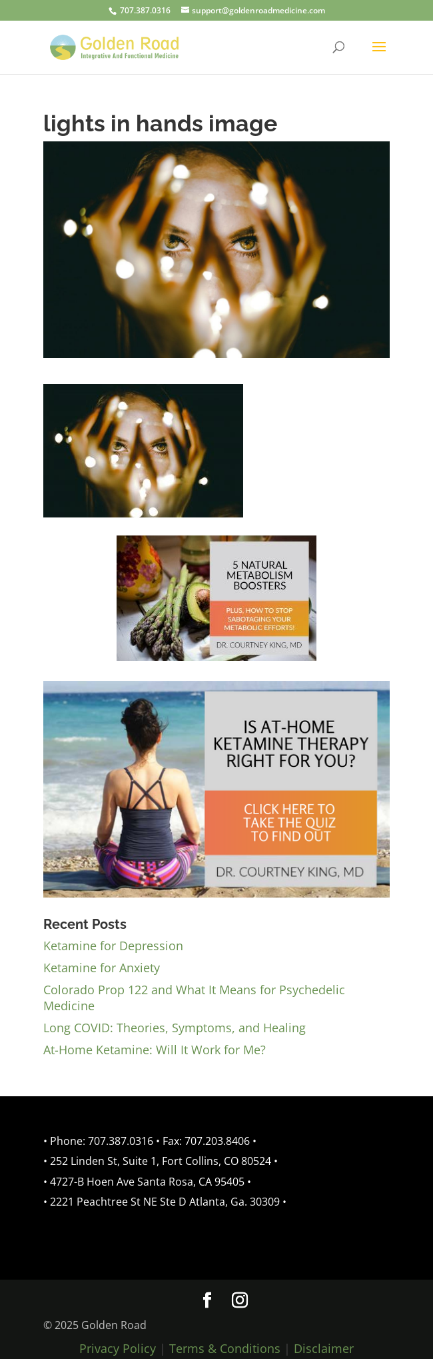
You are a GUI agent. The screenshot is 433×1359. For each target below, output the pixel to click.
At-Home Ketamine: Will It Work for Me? (154, 1050)
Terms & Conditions (224, 1348)
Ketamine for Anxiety (101, 968)
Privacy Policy (117, 1348)
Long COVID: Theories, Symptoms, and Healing (174, 1028)
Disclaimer (324, 1348)
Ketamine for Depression (113, 946)
